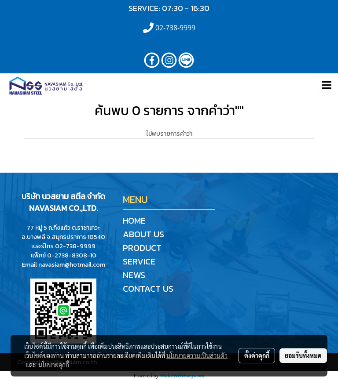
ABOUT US (143, 234)
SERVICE (139, 261)
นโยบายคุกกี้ (53, 365)
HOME (134, 220)
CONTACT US (148, 288)
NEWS (134, 275)
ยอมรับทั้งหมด (303, 355)
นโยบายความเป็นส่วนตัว (197, 355)
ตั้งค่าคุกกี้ (256, 355)
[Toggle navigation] (326, 85)
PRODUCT (142, 247)
